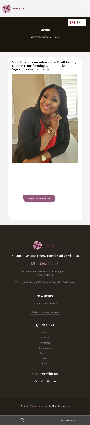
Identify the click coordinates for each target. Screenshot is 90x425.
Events (45, 358)
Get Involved (45, 337)
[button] (39, 180)
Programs (45, 342)
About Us (45, 332)
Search (22, 420)
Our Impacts (45, 347)
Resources (45, 353)
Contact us (45, 363)
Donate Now (67, 420)
